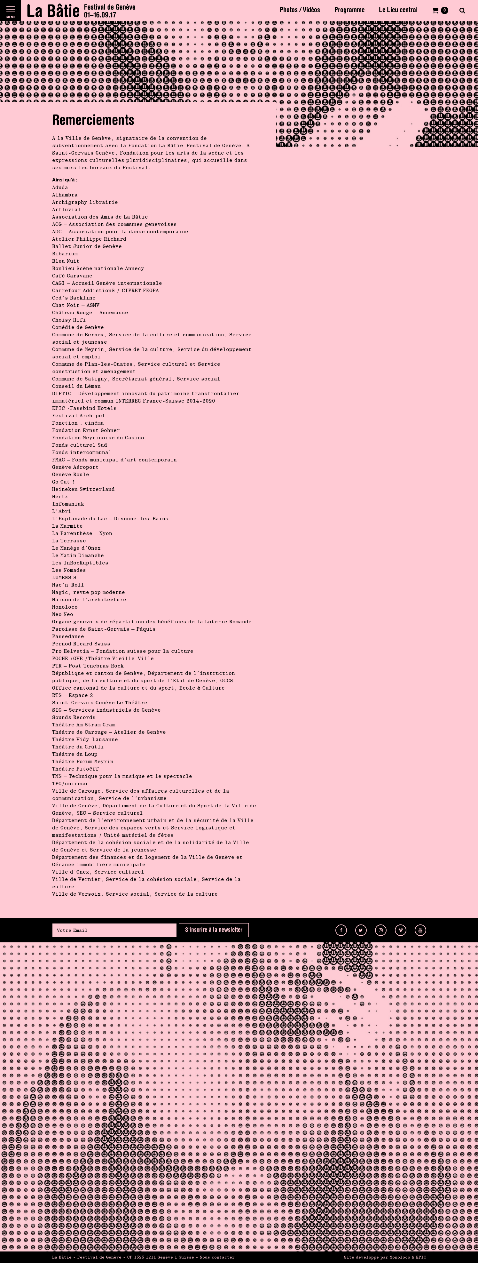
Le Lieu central (398, 10)
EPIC (421, 1257)
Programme (349, 10)
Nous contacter (217, 1257)
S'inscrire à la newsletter (213, 930)
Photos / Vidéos (300, 10)
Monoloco (400, 1257)
